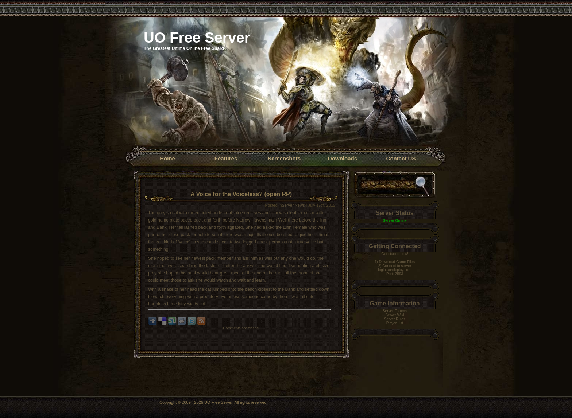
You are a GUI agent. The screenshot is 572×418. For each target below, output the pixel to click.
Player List (394, 323)
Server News (293, 205)
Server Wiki (394, 315)
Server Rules (394, 319)
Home (167, 158)
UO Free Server (197, 38)
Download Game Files (397, 262)
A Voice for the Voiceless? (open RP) (241, 194)
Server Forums (395, 311)
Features (225, 158)
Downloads (342, 158)
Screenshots (284, 158)
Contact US (401, 158)
